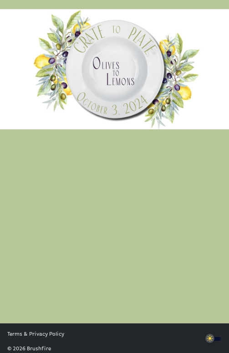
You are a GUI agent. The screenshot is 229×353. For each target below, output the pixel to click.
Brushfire (39, 349)
